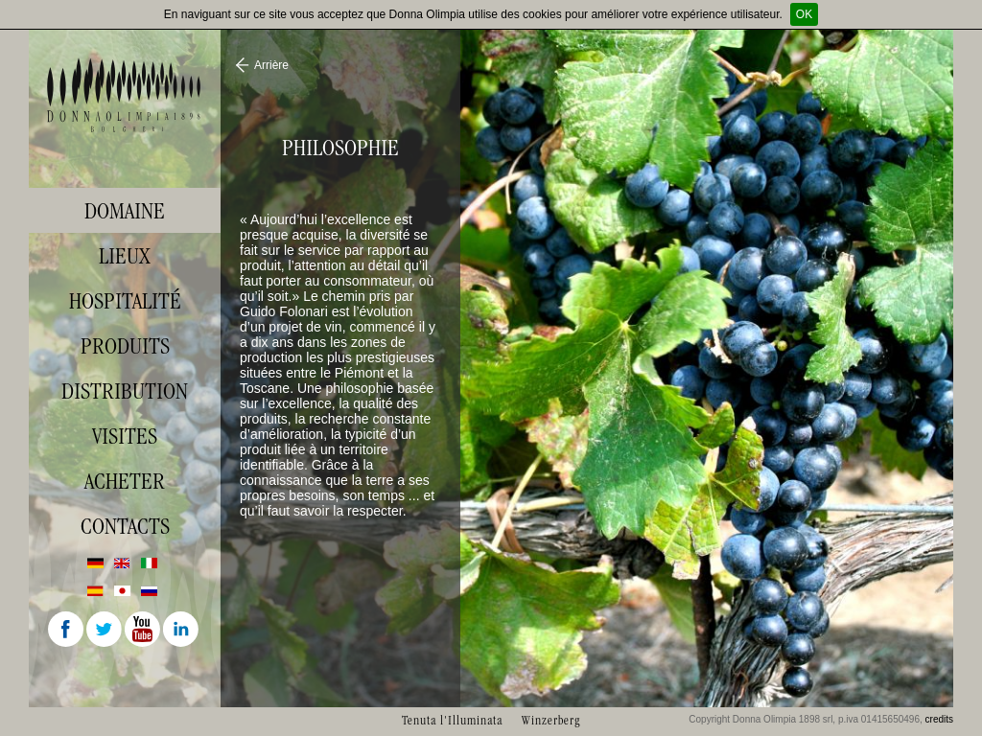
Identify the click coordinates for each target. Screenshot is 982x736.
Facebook (67, 630)
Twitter (105, 630)
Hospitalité (125, 301)
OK (804, 14)
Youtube (144, 630)
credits (939, 719)
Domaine (124, 210)
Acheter (124, 481)
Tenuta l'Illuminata (452, 720)
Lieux (125, 255)
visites (124, 436)
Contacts (125, 526)
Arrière (271, 65)
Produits (125, 346)
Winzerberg (551, 720)
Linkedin (182, 630)
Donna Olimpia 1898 (124, 95)
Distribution (124, 391)
